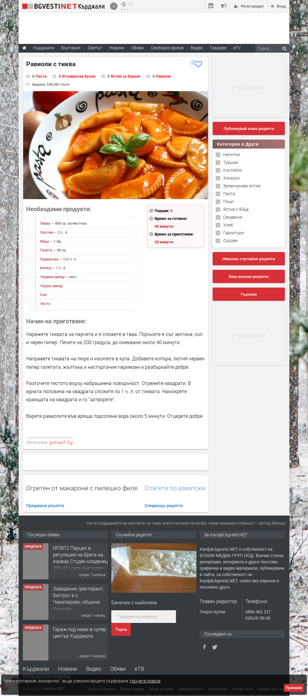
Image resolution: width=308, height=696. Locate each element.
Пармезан (49, 259)
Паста (41, 76)
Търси (121, 629)
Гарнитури (233, 233)
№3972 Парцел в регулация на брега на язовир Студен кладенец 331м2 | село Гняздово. (80, 558)
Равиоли (163, 76)
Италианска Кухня (78, 76)
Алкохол (231, 178)
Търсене (249, 294)
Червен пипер (53, 276)
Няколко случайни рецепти (249, 259)
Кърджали (36, 668)
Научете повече (145, 681)
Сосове (230, 240)
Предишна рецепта (45, 505)
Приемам (294, 688)
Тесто (45, 303)
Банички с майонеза (134, 602)
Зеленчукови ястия (241, 186)
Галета (46, 250)
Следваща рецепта (164, 505)
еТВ (139, 668)
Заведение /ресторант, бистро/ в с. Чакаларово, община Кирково (78, 598)
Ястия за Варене (125, 76)
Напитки (231, 154)
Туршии (230, 162)
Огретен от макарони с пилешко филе (81, 488)
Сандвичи (232, 217)
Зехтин (47, 232)
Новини (116, 48)
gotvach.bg (60, 442)
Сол (43, 294)
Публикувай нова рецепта (248, 128)
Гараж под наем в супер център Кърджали (79, 632)
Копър (46, 267)
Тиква (45, 223)
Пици (228, 201)
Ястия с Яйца (236, 209)
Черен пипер (51, 285)
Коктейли (232, 170)
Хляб (228, 225)
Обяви (118, 668)
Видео (93, 668)
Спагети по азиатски (175, 488)
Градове (218, 48)
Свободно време (167, 48)
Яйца (45, 241)
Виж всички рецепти (248, 276)
